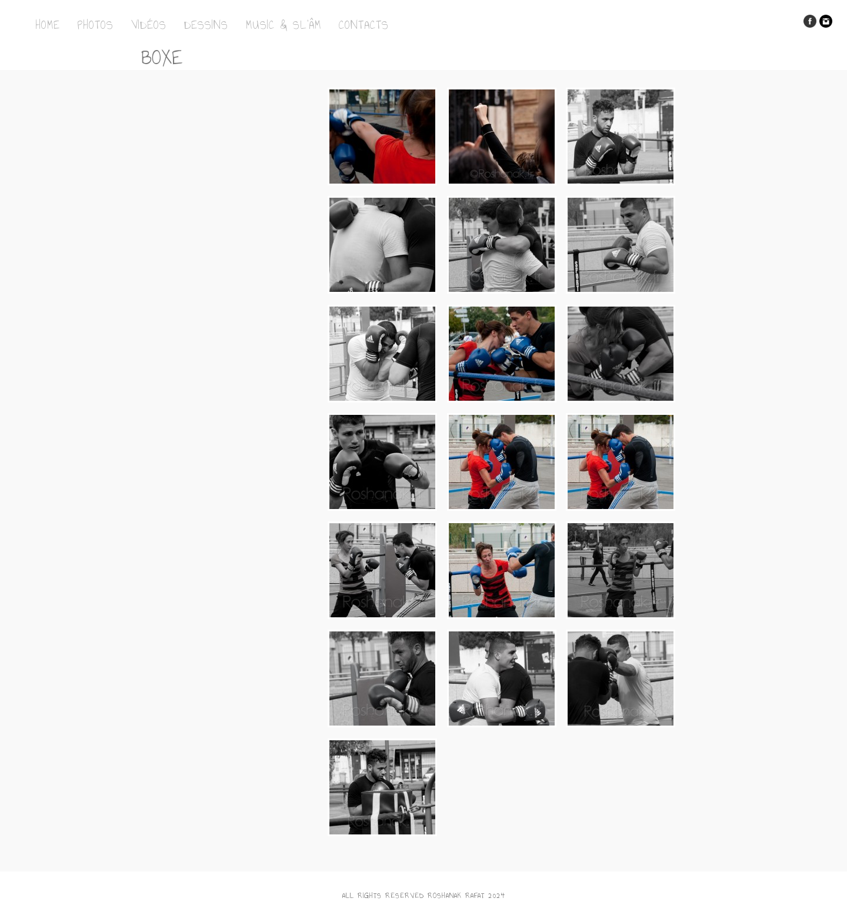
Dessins (206, 24)
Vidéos (148, 24)
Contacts (364, 24)
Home (47, 24)
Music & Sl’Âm (283, 24)
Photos (96, 24)
